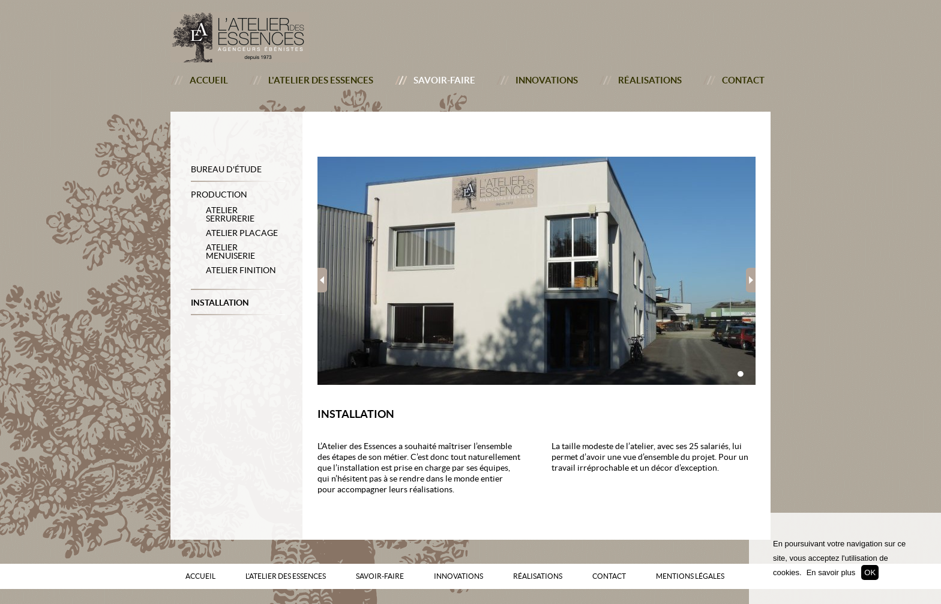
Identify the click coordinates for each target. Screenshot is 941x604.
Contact (743, 80)
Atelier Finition (241, 270)
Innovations (547, 80)
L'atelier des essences (320, 80)
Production (219, 194)
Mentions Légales (690, 576)
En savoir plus (831, 572)
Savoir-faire (444, 80)
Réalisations (650, 80)
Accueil (209, 80)
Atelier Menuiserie (230, 252)
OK (870, 572)
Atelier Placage (242, 233)
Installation (220, 302)
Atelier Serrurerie (230, 214)
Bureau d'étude (226, 169)
